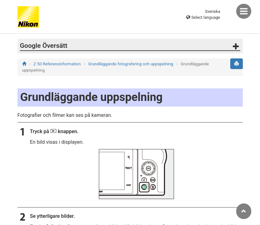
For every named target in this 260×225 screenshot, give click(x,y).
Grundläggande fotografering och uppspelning (130, 64)
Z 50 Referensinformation (57, 64)
